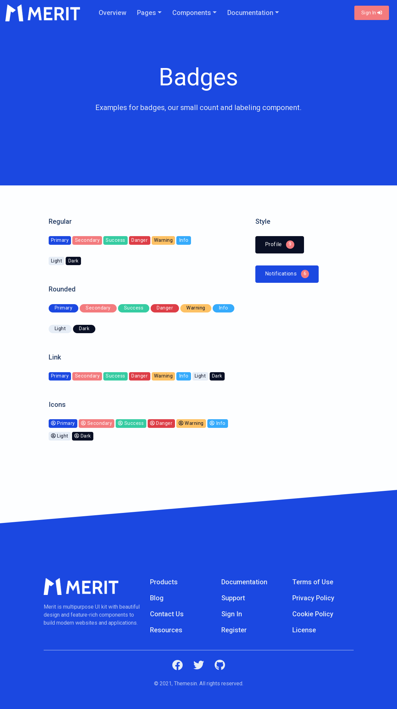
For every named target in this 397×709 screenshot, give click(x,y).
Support (233, 598)
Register (234, 630)
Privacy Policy (313, 598)
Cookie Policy (312, 614)
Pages (146, 13)
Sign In (371, 12)
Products (164, 582)
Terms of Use (312, 582)
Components (191, 13)
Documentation (250, 13)
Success (115, 376)
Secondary (87, 376)
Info (184, 376)
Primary (60, 376)
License (304, 630)
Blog (157, 598)
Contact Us (167, 614)
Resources (166, 630)
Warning (163, 376)
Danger (139, 376)
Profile (284, 244)
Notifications (287, 273)
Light (200, 376)
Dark (217, 376)
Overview (112, 13)
